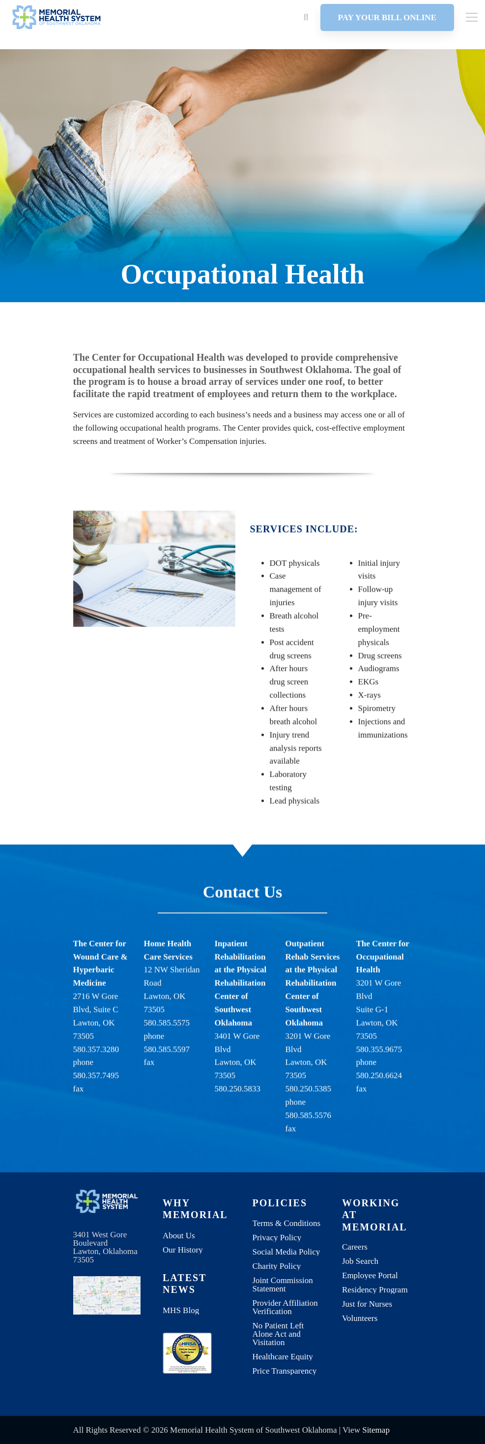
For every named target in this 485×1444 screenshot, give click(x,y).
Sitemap (376, 1430)
